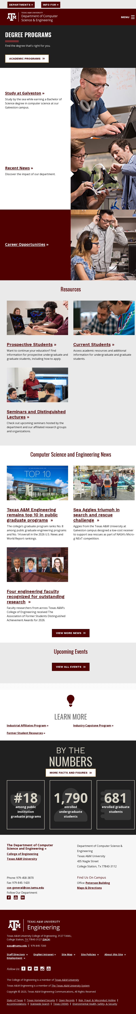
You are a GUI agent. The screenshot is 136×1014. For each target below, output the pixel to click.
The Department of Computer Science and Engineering (30, 846)
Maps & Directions (89, 888)
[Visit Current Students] (104, 317)
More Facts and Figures (71, 772)
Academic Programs (27, 58)
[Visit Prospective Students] (37, 317)
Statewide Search (39, 1003)
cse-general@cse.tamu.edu (25, 888)
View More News (71, 633)
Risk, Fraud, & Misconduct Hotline (97, 1000)
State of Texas (15, 1000)
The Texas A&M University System (70, 985)
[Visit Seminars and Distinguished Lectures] (37, 385)
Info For (51, 4)
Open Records (67, 1000)
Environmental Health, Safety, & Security (95, 1003)
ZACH (46, 939)
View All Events (71, 666)
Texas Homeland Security (41, 1000)
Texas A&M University (22, 859)
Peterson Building (98, 883)
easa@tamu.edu (17, 945)
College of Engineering (22, 854)
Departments (21, 4)
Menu (128, 17)
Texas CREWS (61, 1003)
